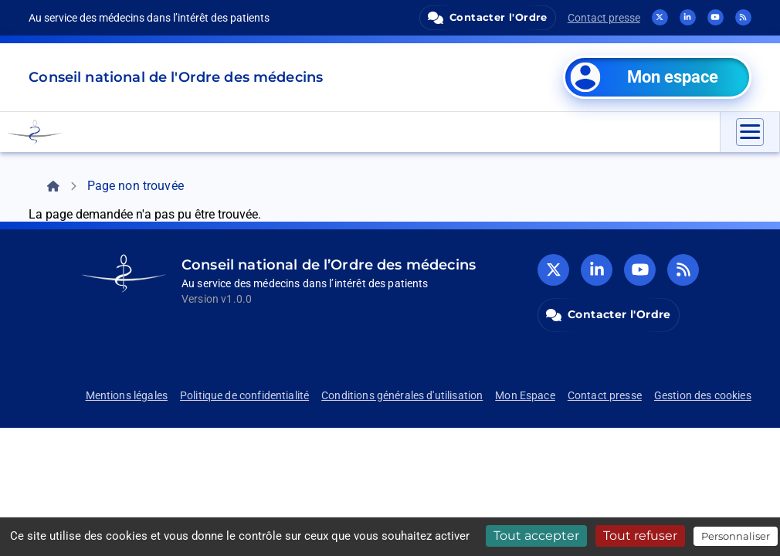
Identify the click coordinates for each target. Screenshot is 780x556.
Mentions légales (127, 395)
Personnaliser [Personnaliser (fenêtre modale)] (735, 536)
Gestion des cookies (702, 395)
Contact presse (604, 18)
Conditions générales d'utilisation (402, 395)
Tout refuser (640, 535)
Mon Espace (525, 395)
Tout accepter (536, 535)
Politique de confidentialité (244, 395)
